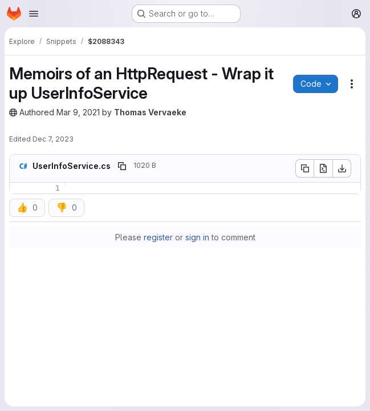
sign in (197, 237)
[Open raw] (323, 168)
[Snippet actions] (352, 84)
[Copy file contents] (304, 168)
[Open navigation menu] (34, 14)
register (158, 237)
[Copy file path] (122, 166)
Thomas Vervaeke (150, 112)
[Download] (342, 168)
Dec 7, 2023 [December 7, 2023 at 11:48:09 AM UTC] (53, 139)
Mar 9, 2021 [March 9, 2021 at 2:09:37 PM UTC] (78, 112)
